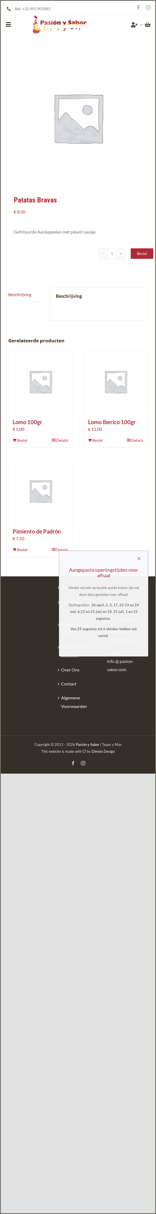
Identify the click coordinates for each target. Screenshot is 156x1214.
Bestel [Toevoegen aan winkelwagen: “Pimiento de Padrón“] (22, 549)
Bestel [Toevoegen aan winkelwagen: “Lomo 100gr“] (22, 440)
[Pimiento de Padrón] (40, 491)
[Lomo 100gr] (40, 381)
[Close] (139, 558)
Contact (68, 683)
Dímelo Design (103, 751)
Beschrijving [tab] (19, 294)
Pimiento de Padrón (37, 531)
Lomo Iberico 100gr (112, 422)
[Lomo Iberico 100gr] (116, 381)
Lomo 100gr (27, 422)
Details (62, 440)
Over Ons (70, 669)
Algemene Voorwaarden (74, 702)
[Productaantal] (112, 254)
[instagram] (148, 7)
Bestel (142, 253)
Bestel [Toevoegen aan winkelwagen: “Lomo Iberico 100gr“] (97, 440)
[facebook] (138, 7)
